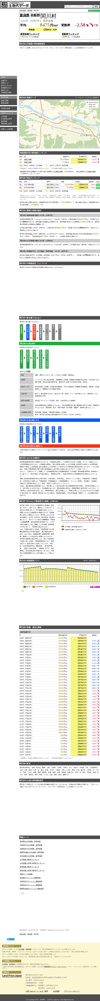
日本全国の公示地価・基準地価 (31, 856)
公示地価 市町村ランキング (29, 859)
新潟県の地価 (5, 108)
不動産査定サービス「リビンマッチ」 (55, 966)
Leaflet (81, 147)
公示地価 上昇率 (6, 118)
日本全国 (22, 10)
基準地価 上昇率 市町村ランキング (32, 870)
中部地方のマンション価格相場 (31, 881)
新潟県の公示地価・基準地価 (30, 841)
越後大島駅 (5, 103)
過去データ (5, 90)
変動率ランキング (70, 34)
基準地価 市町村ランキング (29, 867)
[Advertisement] (8, 42)
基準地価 (4, 121)
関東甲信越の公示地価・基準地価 (32, 852)
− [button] (22, 105)
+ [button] (22, 102)
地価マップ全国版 (7, 129)
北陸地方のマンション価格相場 (31, 885)
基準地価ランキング (29, 34)
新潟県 (29, 10)
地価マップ (5, 83)
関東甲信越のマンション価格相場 (32, 889)
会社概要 (56, 991)
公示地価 (4, 116)
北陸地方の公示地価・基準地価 (31, 849)
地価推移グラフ (6, 87)
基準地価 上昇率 (6, 123)
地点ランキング (6, 85)
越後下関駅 (5, 100)
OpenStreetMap (89, 147)
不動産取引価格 (6, 92)
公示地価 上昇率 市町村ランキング (32, 863)
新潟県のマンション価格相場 (30, 878)
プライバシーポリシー (72, 991)
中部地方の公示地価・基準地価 (31, 845)
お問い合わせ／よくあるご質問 (37, 991)
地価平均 (4, 80)
